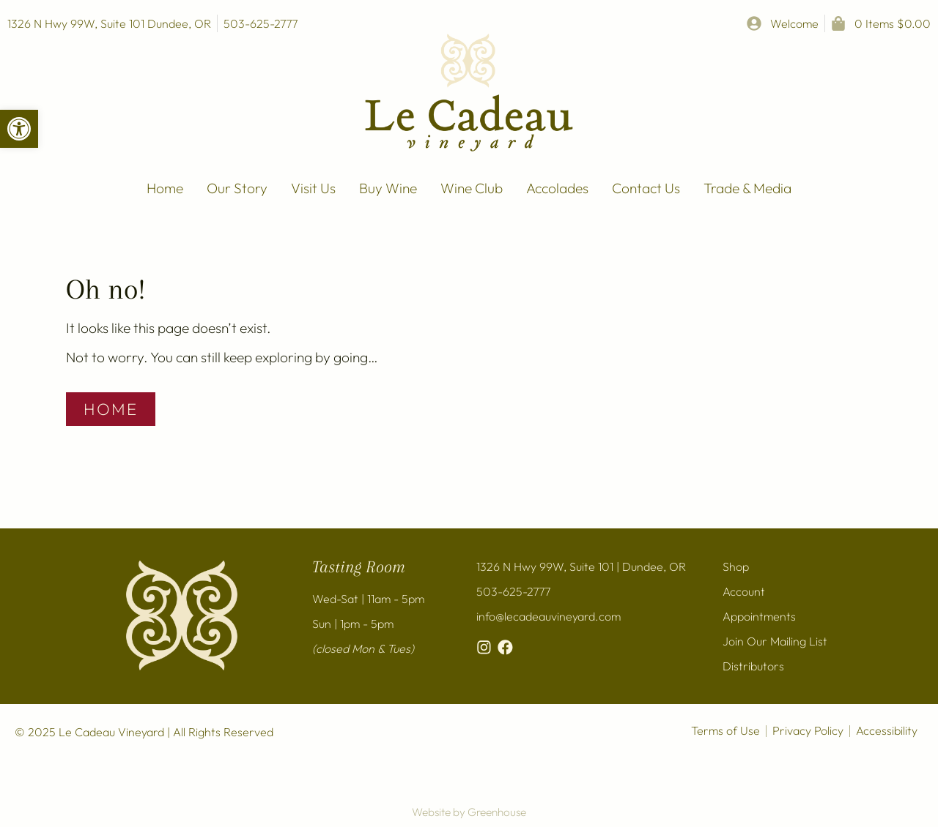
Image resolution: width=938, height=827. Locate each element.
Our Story (237, 188)
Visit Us (313, 188)
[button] (19, 129)
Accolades (557, 188)
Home (165, 188)
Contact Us (646, 188)
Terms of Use (725, 730)
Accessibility (886, 730)
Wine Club (471, 188)
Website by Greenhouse (469, 812)
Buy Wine (388, 188)
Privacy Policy (807, 730)
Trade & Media (747, 188)
